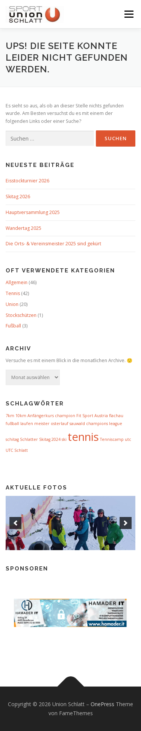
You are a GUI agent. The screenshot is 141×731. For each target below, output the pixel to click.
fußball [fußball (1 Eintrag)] (12, 423)
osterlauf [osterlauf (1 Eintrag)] (59, 423)
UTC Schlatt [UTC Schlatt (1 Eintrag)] (17, 450)
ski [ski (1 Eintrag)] (64, 439)
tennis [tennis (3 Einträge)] (83, 436)
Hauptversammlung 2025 (33, 212)
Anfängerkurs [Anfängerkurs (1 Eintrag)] (40, 415)
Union (12, 304)
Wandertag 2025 (23, 228)
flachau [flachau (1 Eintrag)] (116, 415)
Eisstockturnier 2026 (27, 180)
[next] (126, 523)
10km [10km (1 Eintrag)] (20, 415)
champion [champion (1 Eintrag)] (65, 415)
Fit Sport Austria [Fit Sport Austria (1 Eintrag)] (92, 415)
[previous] (15, 523)
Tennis (13, 293)
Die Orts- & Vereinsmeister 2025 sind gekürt (53, 243)
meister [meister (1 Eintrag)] (42, 423)
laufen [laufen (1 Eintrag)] (26, 423)
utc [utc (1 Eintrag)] (128, 439)
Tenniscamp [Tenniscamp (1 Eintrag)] (112, 439)
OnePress (102, 704)
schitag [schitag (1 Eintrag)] (12, 439)
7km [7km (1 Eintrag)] (10, 415)
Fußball (13, 326)
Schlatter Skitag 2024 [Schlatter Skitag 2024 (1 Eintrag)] (40, 439)
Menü (128, 14)
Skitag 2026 (18, 196)
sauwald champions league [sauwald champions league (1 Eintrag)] (96, 423)
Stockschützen (21, 315)
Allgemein (16, 282)
